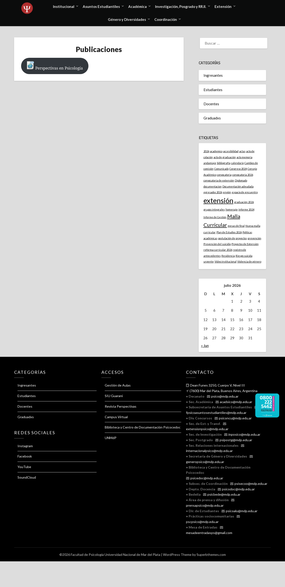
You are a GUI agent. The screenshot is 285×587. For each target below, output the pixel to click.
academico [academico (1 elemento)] (216, 151)
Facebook (24, 456)
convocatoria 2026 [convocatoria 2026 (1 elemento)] (242, 174)
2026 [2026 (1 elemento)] (206, 151)
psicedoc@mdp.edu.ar (206, 478)
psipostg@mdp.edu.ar (236, 440)
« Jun (205, 345)
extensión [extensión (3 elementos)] (218, 200)
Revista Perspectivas (120, 406)
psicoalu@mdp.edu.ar (241, 511)
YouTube (24, 467)
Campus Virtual (116, 417)
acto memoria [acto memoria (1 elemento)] (244, 157)
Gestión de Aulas (118, 385)
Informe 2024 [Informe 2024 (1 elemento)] (246, 209)
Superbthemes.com (211, 554)
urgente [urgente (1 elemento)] (209, 261)
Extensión (223, 6)
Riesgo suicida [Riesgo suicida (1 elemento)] (244, 255)
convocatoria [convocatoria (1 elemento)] (224, 174)
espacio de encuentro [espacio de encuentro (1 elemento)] (245, 192)
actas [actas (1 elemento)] (242, 151)
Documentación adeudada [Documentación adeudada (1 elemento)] (238, 186)
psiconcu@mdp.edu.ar (235, 418)
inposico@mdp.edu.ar (244, 434)
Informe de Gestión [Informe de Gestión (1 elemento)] (215, 217)
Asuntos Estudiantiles (101, 6)
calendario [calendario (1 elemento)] (237, 162)
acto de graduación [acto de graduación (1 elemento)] (225, 157)
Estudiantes (213, 90)
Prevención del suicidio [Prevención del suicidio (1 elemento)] (217, 244)
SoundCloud (26, 477)
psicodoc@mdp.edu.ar (238, 489)
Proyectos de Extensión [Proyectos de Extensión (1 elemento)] (245, 244)
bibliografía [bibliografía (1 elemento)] (223, 162)
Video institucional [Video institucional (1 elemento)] (226, 261)
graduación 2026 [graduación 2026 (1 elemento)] (244, 202)
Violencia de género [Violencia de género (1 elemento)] (249, 261)
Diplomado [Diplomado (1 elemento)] (241, 180)
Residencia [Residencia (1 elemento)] (228, 255)
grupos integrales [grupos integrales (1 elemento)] (214, 209)
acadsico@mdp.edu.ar (236, 402)
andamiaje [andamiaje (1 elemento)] (210, 162)
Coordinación (165, 19)
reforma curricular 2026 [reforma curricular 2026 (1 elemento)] (218, 249)
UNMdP (110, 438)
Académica (137, 6)
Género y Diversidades (127, 19)
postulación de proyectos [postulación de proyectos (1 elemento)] (232, 238)
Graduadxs (212, 118)
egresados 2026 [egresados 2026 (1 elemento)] (213, 192)
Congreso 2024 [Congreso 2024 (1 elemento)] (238, 168)
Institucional (63, 6)
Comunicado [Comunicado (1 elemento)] (221, 168)
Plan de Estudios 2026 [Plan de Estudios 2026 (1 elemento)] (229, 232)
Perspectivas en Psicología (55, 66)
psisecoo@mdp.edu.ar (250, 483)
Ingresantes (213, 75)
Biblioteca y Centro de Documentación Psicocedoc (142, 427)
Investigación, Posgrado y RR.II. (180, 6)
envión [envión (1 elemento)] (227, 192)
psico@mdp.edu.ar (224, 396)
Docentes (211, 104)
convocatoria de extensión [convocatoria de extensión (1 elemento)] (219, 180)
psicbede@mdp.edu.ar (223, 494)
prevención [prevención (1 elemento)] (254, 238)
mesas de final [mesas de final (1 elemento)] (236, 225)
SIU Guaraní (114, 396)
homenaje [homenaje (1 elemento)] (232, 209)
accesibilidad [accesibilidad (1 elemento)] (230, 151)
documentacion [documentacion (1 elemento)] (213, 186)
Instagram (25, 446)
